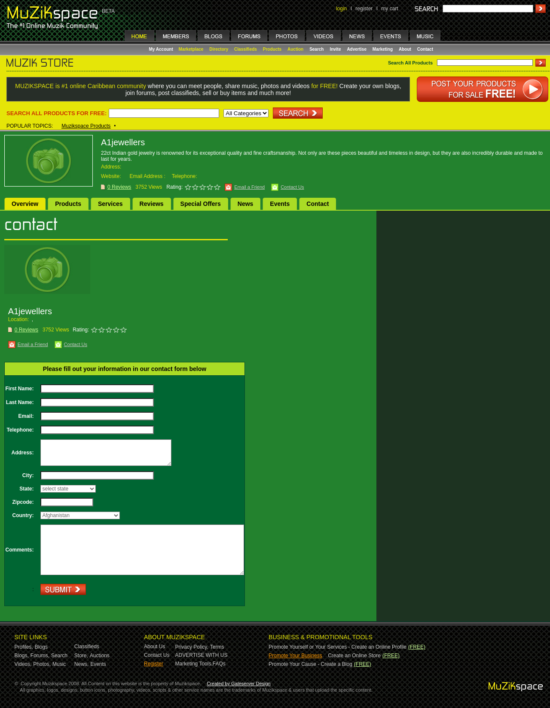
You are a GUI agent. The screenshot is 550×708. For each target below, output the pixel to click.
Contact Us (292, 187)
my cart (389, 9)
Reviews (152, 203)
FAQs (219, 664)
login (341, 9)
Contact (425, 49)
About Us (154, 647)
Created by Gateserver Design (239, 683)
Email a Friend (249, 187)
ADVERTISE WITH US (201, 655)
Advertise (357, 49)
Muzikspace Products (85, 126)
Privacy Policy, (191, 647)
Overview (25, 203)
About (405, 49)
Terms (217, 647)
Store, (81, 656)
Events (280, 203)
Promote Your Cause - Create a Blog (310, 664)
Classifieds (245, 49)
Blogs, (22, 656)
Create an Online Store (354, 656)
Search (316, 49)
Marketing (383, 49)
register (364, 9)
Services (110, 203)
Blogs (41, 647)
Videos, (23, 664)
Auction (295, 49)
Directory (218, 49)
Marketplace (191, 49)
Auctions (100, 656)
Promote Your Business (295, 656)
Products (272, 49)
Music (59, 664)
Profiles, (24, 647)
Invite (335, 49)
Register (153, 664)
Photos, (42, 664)
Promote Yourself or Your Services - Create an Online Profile (337, 647)
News (246, 203)
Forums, (40, 656)
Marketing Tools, (194, 664)
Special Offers (200, 203)
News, (81, 664)
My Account (161, 49)
